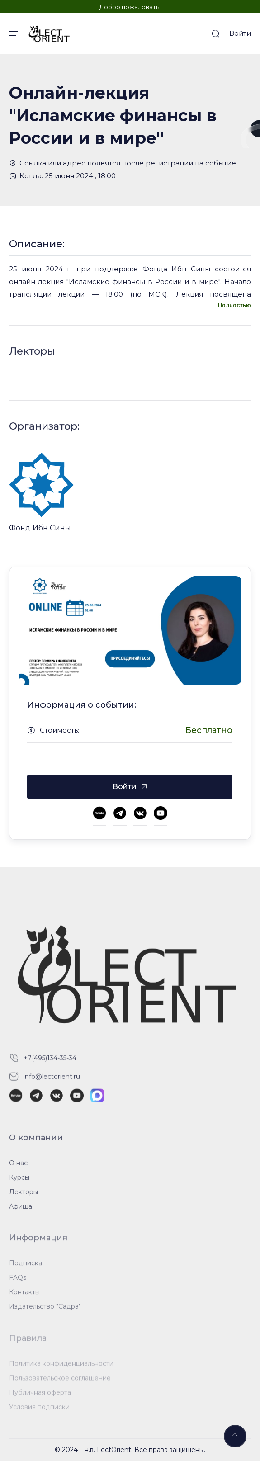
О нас (18, 1169)
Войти (240, 33)
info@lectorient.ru (52, 1082)
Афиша (20, 1212)
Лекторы (23, 1198)
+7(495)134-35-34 (50, 1063)
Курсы (19, 1183)
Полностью (234, 305)
